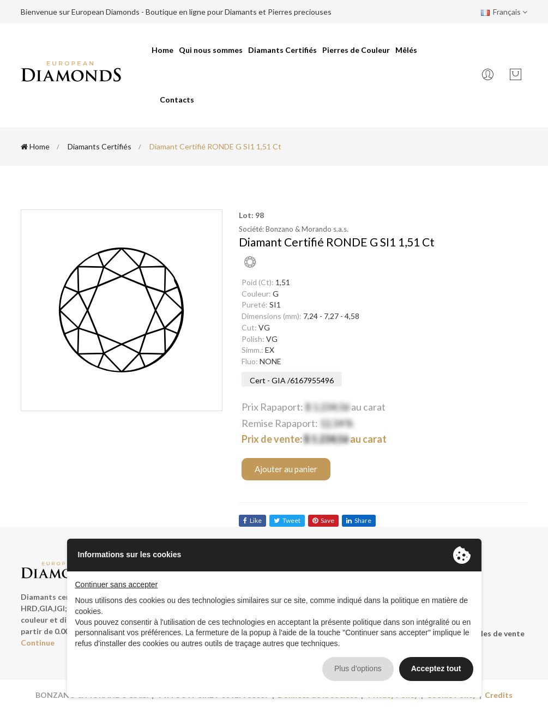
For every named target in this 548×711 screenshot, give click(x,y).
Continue (38, 642)
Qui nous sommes (211, 50)
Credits (499, 695)
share (358, 520)
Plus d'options (358, 668)
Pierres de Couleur (356, 50)
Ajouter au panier (286, 469)
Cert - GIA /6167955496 (292, 380)
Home (162, 50)
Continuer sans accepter (116, 584)
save (323, 520)
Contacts (177, 99)
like (252, 520)
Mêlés (406, 50)
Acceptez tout (436, 668)
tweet (287, 520)
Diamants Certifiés (282, 50)
